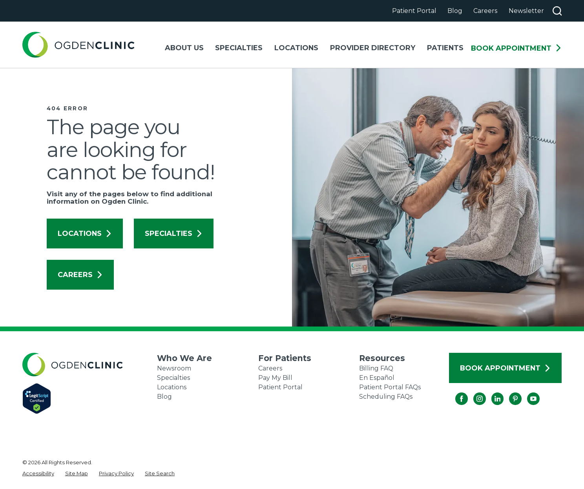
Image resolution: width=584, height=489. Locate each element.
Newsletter (526, 11)
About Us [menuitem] (184, 48)
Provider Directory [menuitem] (372, 48)
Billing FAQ (376, 368)
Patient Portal (414, 11)
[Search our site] (557, 11)
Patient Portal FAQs (390, 387)
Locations (85, 233)
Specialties (174, 233)
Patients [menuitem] (445, 48)
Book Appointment (516, 48)
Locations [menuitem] (296, 48)
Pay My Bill (275, 377)
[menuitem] (38, 474)
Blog (454, 11)
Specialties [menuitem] (239, 48)
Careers (485, 11)
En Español (376, 377)
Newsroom (174, 368)
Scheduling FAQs (385, 396)
